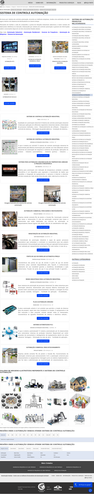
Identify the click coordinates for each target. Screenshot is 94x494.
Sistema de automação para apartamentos (79, 248)
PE (35, 397)
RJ (8, 397)
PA (57, 397)
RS (31, 397)
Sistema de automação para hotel (81, 245)
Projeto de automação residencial (81, 230)
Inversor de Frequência (50, 32)
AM (53, 397)
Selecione (3, 397)
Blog (79, 3)
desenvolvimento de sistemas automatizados (80, 47)
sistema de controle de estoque (80, 101)
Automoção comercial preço (80, 241)
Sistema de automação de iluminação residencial (82, 183)
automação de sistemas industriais (81, 27)
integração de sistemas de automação (82, 65)
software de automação (78, 124)
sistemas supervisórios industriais (81, 118)
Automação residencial (78, 269)
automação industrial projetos (80, 35)
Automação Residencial (32, 32)
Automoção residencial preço (80, 239)
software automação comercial (80, 120)
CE (43, 397)
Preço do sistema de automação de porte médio (81, 174)
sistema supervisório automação (81, 103)
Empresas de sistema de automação (81, 139)
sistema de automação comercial (81, 88)
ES (16, 397)
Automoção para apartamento (80, 236)
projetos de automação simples (80, 76)
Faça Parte (88, 440)
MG (12, 397)
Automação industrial (78, 267)
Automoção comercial (78, 228)
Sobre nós (39, 3)
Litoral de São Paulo (56, 411)
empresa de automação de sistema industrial (81, 60)
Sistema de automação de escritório (82, 217)
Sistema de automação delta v (80, 141)
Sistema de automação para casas (81, 251)
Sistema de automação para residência (82, 143)
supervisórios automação (79, 131)
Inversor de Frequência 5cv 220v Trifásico (51, 429)
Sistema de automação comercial (81, 211)
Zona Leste (35, 411)
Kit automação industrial (79, 243)
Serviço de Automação (60, 433)
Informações (51, 3)
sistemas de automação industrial (48, 9)
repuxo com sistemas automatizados (82, 78)
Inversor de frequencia (78, 271)
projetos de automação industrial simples (81, 72)
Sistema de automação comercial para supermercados (82, 214)
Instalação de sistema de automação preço (82, 155)
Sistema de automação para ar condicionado (80, 164)
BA (39, 397)
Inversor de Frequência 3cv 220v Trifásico (24, 429)
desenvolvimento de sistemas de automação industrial (80, 55)
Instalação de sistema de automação (82, 152)
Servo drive (75, 276)
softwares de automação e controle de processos (83, 128)
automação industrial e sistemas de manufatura (82, 32)
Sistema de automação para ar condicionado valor (80, 168)
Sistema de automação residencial (81, 133)
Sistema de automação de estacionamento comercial (79, 178)
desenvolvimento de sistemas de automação (80, 51)
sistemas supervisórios (78, 116)
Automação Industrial (14, 32)
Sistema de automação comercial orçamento (81, 191)
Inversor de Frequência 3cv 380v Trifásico (39, 433)
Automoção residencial (78, 226)
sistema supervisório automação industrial (81, 106)
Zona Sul (28, 411)
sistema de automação (16, 9)
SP (20, 397)
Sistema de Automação (15, 34)
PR (24, 397)
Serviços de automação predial (80, 148)
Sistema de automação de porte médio (82, 171)
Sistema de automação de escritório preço (82, 199)
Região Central (4, 411)
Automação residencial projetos (81, 232)
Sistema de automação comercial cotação (81, 195)
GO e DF (48, 397)
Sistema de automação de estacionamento (79, 220)
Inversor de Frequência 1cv (73, 429)
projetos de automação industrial (81, 69)
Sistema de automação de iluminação (82, 224)
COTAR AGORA (9, 67)
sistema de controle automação (81, 95)
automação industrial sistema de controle (81, 39)
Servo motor (75, 278)
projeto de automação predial (80, 67)
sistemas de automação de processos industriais (82, 111)
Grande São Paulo (45, 411)
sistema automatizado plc (79, 84)
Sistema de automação (78, 186)
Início (30, 3)
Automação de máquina (78, 265)
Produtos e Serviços (66, 3)
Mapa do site (88, 438)
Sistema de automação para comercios (82, 253)
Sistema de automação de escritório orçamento (82, 204)
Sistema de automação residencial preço (81, 136)
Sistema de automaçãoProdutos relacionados (82, 21)
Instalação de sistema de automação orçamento (82, 159)
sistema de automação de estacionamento (79, 92)
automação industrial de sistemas (81, 29)
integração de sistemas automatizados (82, 63)
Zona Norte (13, 411)
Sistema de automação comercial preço (82, 188)
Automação (75, 263)
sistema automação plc (78, 80)
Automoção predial (77, 234)
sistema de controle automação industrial (81, 98)
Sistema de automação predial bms (81, 146)
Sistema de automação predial (80, 150)
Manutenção (75, 273)
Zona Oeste (21, 411)
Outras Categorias (81, 259)
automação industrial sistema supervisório (80, 43)
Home (53, 438)
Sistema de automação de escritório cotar (82, 208)
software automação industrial (81, 122)
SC (27, 397)
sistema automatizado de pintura (31, 9)
